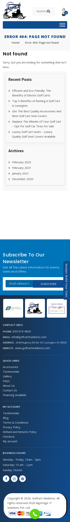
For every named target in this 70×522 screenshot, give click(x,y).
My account (10, 441)
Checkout (9, 436)
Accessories (10, 367)
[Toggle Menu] (62, 25)
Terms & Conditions (15, 422)
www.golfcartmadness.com (32, 348)
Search (49, 12)
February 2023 (21, 162)
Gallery (7, 376)
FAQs (6, 381)
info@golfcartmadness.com (29, 337)
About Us (9, 385)
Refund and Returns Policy (20, 432)
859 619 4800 (22, 331)
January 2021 (20, 173)
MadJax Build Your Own (67, 280)
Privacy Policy (11, 427)
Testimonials (11, 371)
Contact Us (10, 390)
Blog (6, 418)
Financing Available (14, 395)
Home (16, 42)
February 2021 (21, 168)
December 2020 (22, 179)
